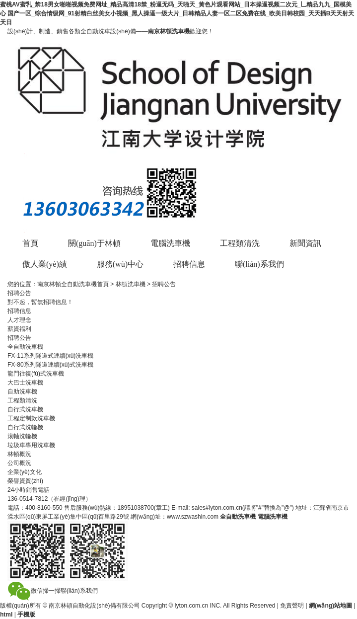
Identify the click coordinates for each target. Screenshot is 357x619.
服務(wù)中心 (120, 264)
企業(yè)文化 (24, 471)
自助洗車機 (22, 391)
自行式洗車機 (25, 409)
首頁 (30, 243)
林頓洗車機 (130, 284)
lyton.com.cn (191, 605)
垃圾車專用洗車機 (31, 445)
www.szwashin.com (192, 516)
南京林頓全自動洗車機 (67, 284)
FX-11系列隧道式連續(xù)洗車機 (50, 355)
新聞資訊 (305, 243)
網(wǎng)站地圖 (330, 605)
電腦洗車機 (170, 243)
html (6, 614)
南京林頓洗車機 (169, 31)
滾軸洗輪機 (22, 436)
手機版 (26, 614)
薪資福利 (19, 328)
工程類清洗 (240, 243)
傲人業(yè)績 (44, 264)
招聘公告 (19, 337)
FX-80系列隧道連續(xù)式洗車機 (50, 364)
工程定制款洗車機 (31, 418)
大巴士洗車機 (25, 382)
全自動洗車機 (238, 516)
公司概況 (19, 463)
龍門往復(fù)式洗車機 (35, 373)
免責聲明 (292, 605)
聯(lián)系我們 (259, 264)
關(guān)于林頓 (94, 243)
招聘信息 (189, 264)
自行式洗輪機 (25, 427)
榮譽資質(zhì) (25, 480)
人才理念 (19, 319)
